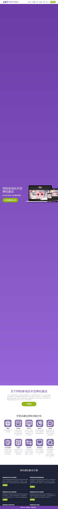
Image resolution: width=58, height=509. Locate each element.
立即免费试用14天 (10, 200)
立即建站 (29, 404)
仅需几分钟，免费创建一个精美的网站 (29, 507)
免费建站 (53, 1)
